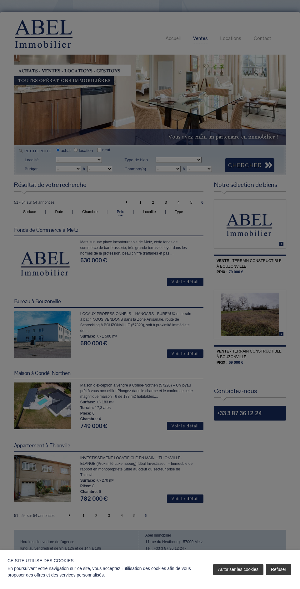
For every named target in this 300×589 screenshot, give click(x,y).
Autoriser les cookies (238, 569)
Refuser (278, 569)
